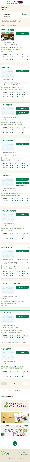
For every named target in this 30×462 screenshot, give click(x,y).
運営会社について (23, 452)
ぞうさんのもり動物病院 (8, 211)
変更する (25, 14)
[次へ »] (26, 383)
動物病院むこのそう (7, 247)
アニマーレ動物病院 (7, 30)
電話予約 (22, 112)
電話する (22, 33)
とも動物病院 (5, 175)
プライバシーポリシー (24, 454)
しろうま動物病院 (6, 105)
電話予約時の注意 (21, 115)
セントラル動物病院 (7, 140)
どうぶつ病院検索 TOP (6, 391)
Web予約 (22, 108)
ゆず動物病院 (5, 67)
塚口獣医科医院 (6, 313)
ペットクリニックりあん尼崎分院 (11, 284)
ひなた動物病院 (6, 349)
